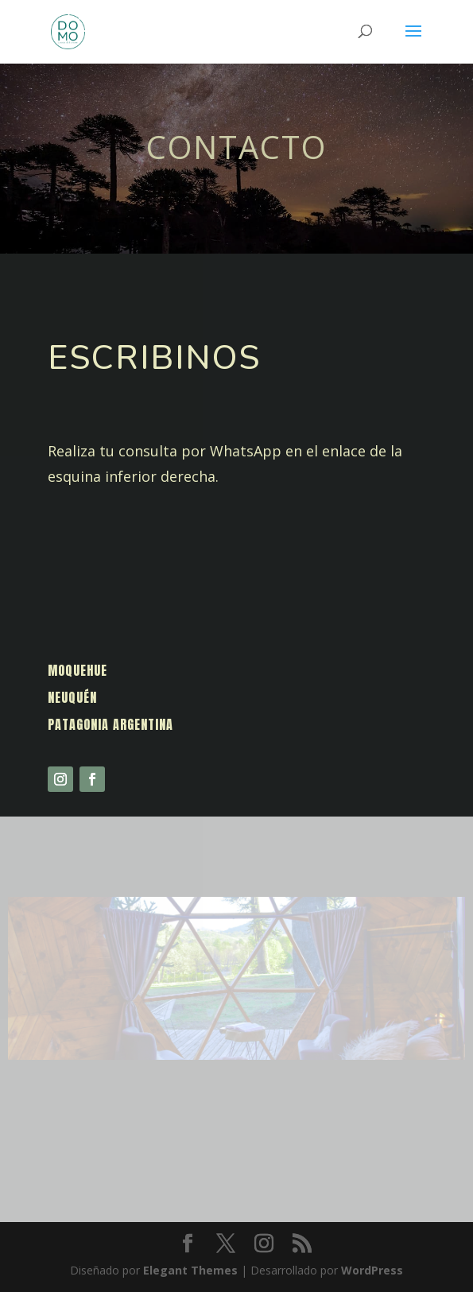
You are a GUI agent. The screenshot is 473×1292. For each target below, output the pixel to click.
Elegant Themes (190, 1270)
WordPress (372, 1270)
